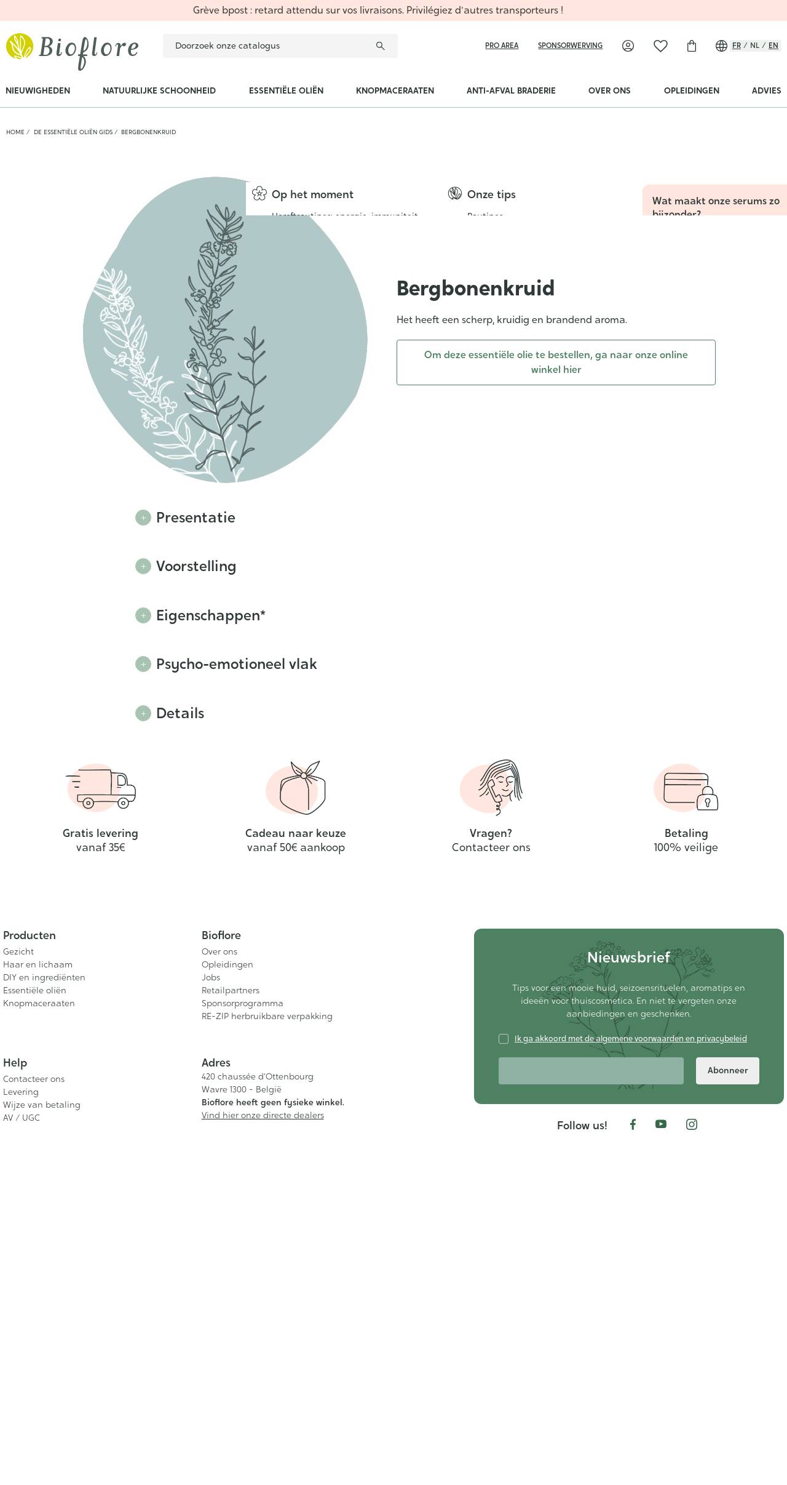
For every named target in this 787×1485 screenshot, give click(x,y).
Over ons (219, 1302)
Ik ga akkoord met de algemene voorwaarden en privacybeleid (631, 1390)
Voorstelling (197, 567)
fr (736, 45)
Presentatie (196, 517)
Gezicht (18, 1302)
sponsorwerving (570, 45)
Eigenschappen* (212, 616)
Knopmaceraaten (39, 1354)
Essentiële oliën (34, 1341)
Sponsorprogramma (242, 1354)
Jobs (211, 1328)
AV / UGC (21, 1469)
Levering (21, 1443)
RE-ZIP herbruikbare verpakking (267, 1367)
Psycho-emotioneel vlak (239, 665)
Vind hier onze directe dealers (263, 1467)
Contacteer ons (34, 1430)
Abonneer (728, 1421)
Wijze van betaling (42, 1456)
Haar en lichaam (38, 1315)
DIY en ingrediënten (44, 1328)
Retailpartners (230, 1341)
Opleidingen (227, 1315)
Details (180, 714)
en (773, 45)
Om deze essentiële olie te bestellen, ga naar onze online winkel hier (556, 362)
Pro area (501, 45)
